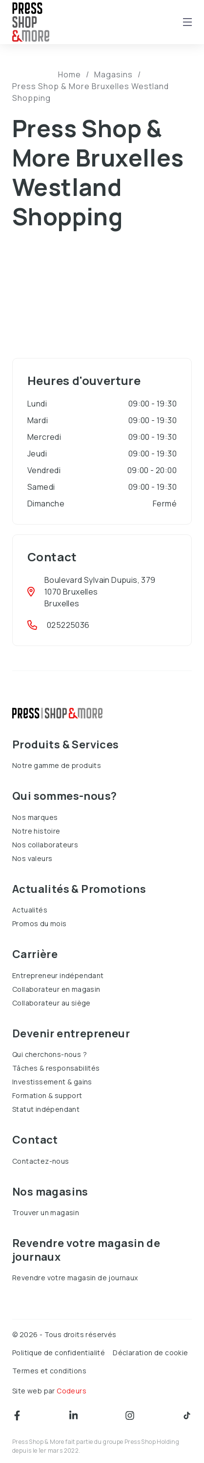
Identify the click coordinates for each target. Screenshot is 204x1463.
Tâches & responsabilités (56, 1068)
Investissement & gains (52, 1081)
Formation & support (47, 1095)
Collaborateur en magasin (56, 989)
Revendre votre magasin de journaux (75, 1277)
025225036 (68, 625)
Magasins (113, 74)
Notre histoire (36, 831)
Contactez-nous (40, 1161)
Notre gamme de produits (56, 765)
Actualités (29, 909)
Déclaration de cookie (150, 1352)
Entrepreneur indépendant (58, 975)
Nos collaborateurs (45, 844)
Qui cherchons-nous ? (49, 1054)
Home (69, 74)
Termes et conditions (49, 1370)
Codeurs (71, 1390)
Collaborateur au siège (51, 1002)
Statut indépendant (46, 1109)
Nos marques (35, 817)
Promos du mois (39, 923)
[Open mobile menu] (187, 22)
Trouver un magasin (45, 1212)
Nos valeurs (32, 858)
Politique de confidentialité (58, 1352)
